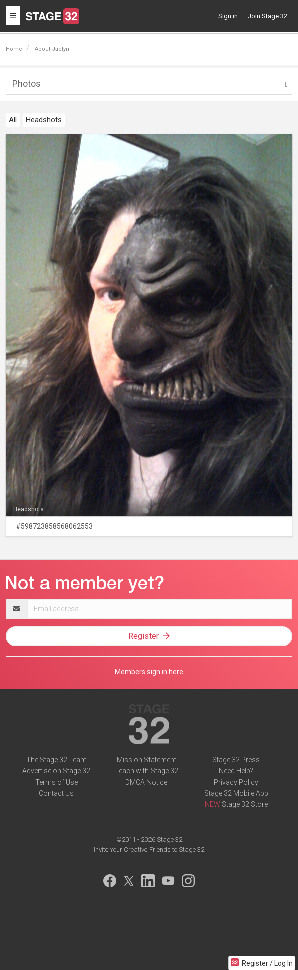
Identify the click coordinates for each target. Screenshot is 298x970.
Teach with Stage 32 (146, 771)
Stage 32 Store (245, 804)
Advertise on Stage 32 (56, 771)
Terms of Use (56, 782)
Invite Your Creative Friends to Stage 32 (149, 849)
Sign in (228, 16)
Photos (26, 83)
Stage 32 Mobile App (236, 793)
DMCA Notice (146, 782)
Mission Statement (146, 760)
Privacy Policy (236, 782)
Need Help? (236, 771)
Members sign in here (149, 672)
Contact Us (56, 793)
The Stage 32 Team (56, 760)
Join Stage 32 (267, 16)
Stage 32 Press (236, 760)
